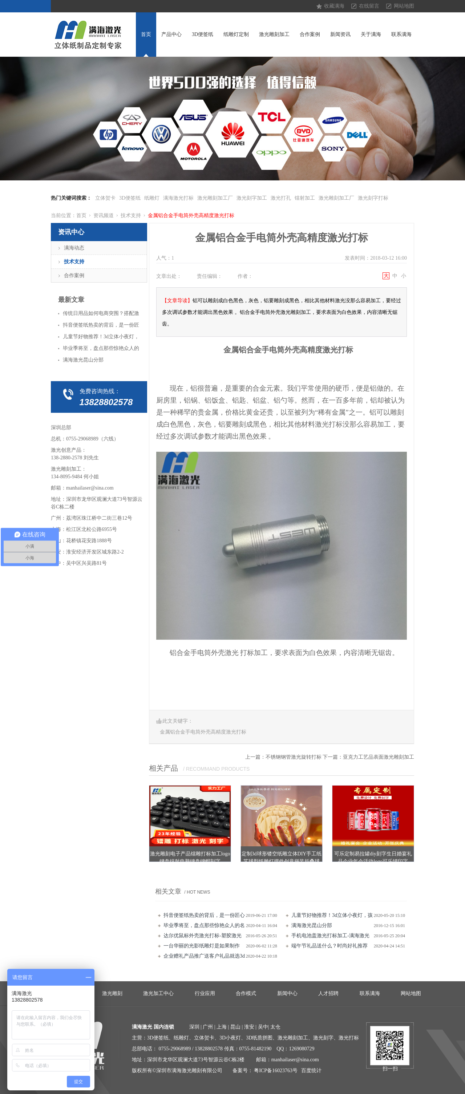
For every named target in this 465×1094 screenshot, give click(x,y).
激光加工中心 (158, 993)
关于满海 (371, 34)
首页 (146, 34)
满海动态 (74, 248)
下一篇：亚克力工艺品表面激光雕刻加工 (368, 757)
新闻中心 (287, 993)
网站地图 (404, 6)
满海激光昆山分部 (311, 925)
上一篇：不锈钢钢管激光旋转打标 (283, 757)
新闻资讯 (340, 34)
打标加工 (254, 652)
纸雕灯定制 (236, 34)
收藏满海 (334, 6)
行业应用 (205, 993)
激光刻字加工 (251, 198)
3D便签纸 (202, 34)
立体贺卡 (105, 198)
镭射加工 (305, 198)
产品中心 (171, 34)
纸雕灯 (151, 198)
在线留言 (369, 6)
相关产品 (163, 768)
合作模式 (246, 993)
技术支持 (131, 215)
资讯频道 (103, 215)
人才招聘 (328, 993)
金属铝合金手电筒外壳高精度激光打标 (191, 215)
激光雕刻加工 (274, 34)
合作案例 (310, 34)
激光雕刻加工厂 (215, 198)
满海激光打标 (178, 198)
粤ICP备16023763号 (276, 1070)
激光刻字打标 (373, 198)
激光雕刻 (112, 993)
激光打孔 (281, 198)
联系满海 (401, 34)
